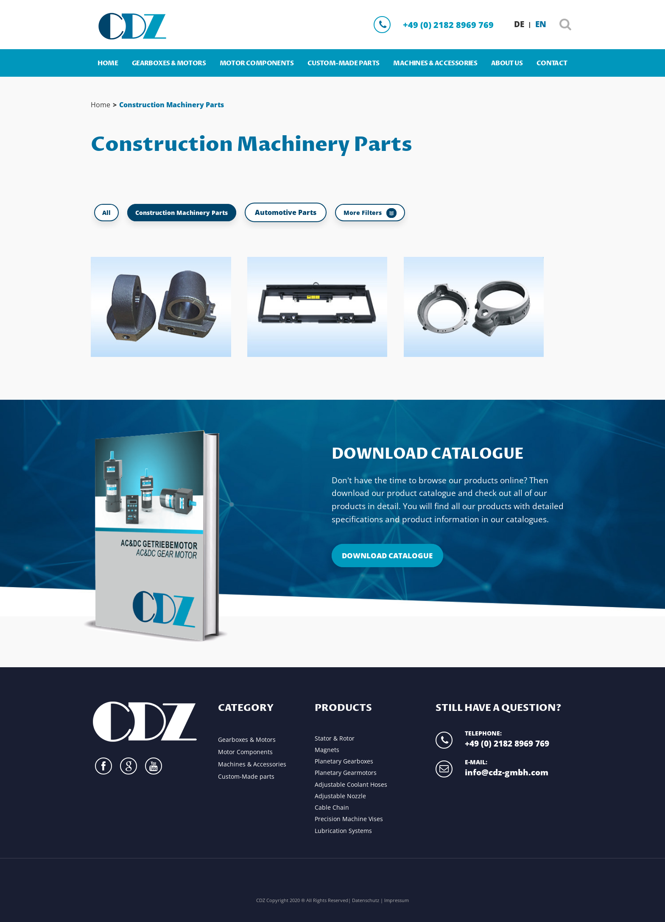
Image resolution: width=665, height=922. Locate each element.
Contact (551, 63)
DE (519, 24)
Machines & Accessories (435, 63)
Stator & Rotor (335, 738)
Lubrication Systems (343, 830)
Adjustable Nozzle (340, 795)
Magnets (327, 749)
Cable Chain (332, 807)
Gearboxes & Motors (169, 63)
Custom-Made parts (343, 63)
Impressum (396, 900)
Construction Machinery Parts (171, 104)
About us (506, 63)
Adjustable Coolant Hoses (351, 784)
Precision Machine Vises (349, 818)
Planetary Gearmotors (346, 772)
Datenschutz (366, 900)
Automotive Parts (307, 212)
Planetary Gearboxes (344, 761)
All (109, 212)
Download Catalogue (428, 454)
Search (565, 26)
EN (540, 24)
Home (108, 63)
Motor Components (256, 63)
